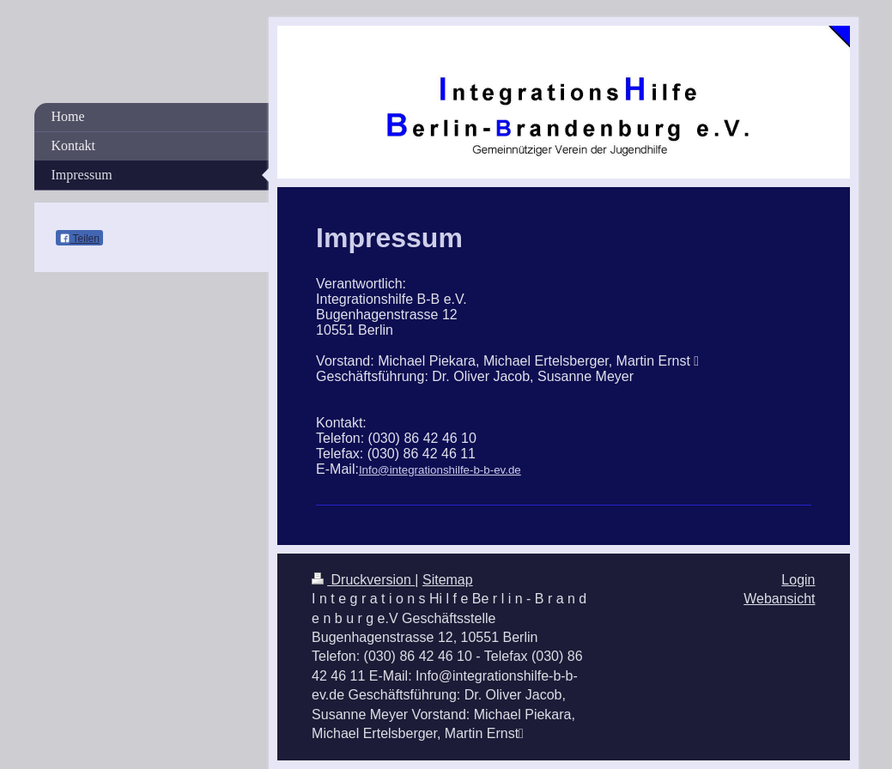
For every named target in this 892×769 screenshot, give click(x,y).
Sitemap (447, 579)
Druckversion (363, 579)
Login (798, 579)
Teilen (79, 239)
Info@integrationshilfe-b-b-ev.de (440, 469)
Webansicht (779, 598)
